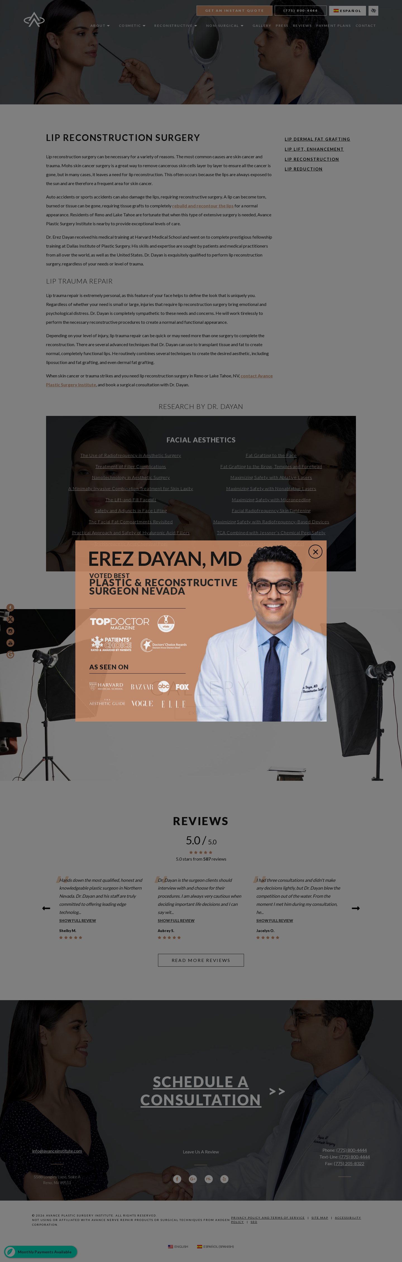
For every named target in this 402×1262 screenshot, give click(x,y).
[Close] (315, 552)
